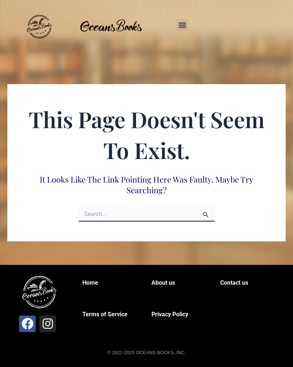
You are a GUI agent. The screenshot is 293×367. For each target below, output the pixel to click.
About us (163, 282)
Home (90, 282)
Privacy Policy (169, 314)
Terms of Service (105, 314)
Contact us (234, 282)
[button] (182, 25)
